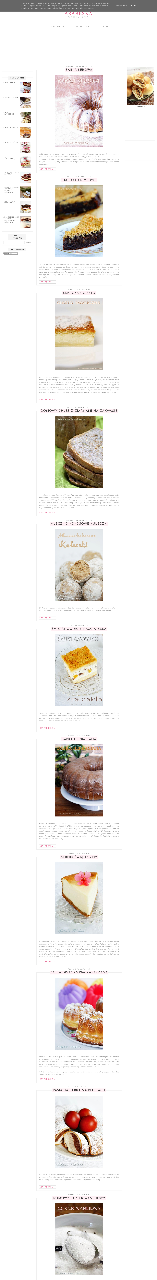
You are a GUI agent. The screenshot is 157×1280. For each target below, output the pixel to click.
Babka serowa (79, 70)
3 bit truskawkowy (9, 158)
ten (118, 159)
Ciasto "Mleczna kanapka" (11, 173)
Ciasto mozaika (10, 82)
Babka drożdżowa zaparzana (79, 972)
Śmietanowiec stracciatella (79, 629)
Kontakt (105, 27)
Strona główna (56, 27)
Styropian (68, 713)
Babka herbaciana (79, 739)
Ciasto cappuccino (8, 113)
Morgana (55, 505)
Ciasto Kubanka (10, 127)
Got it (133, 6)
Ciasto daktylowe (79, 180)
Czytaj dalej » (47, 169)
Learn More (122, 6)
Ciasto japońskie (11, 142)
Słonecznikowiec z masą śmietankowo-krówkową (11, 219)
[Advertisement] (67, 44)
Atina (113, 828)
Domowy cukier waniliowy (79, 1198)
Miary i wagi (82, 27)
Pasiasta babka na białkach (79, 1090)
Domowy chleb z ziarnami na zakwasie (79, 411)
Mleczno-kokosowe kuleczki (79, 523)
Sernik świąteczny (79, 857)
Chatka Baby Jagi (10, 97)
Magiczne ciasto (79, 293)
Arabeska (78, 13)
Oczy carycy (9, 202)
